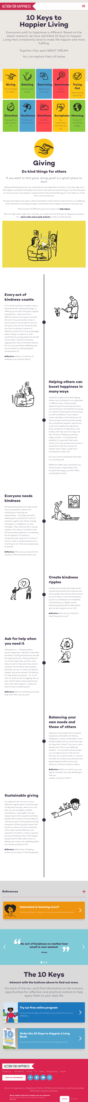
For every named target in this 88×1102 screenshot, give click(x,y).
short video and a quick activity (35, 214)
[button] (83, 3)
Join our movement (14, 1075)
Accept (64, 1096)
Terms (41, 1069)
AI (36, 1069)
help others (65, 206)
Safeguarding (52, 1069)
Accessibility (19, 1069)
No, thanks (74, 1096)
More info (13, 1096)
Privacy (29, 1069)
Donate (63, 1069)
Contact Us (6, 1069)
